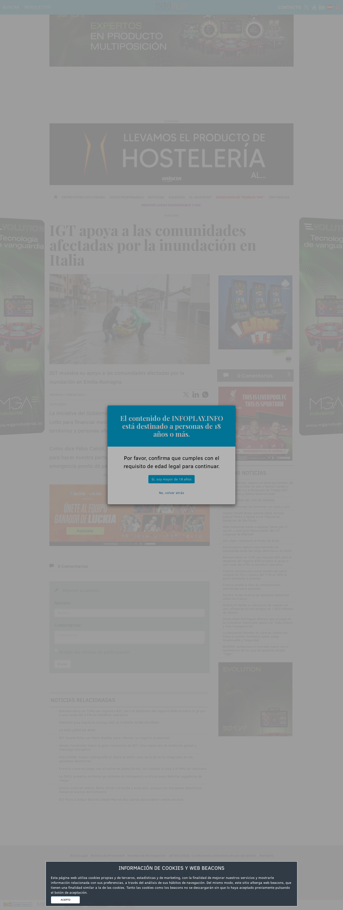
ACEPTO (65, 900)
